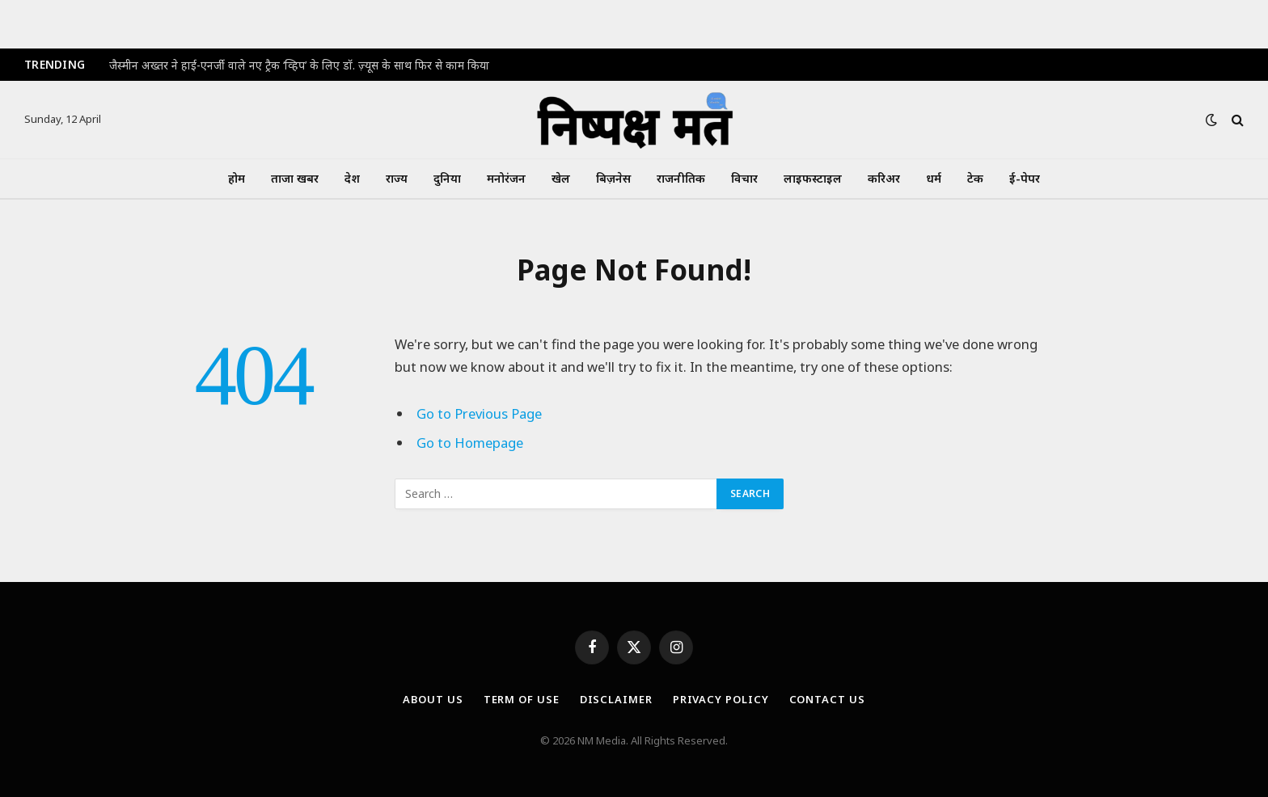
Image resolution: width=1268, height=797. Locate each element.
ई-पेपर (1024, 178)
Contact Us (827, 699)
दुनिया (447, 178)
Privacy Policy (721, 699)
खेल (561, 178)
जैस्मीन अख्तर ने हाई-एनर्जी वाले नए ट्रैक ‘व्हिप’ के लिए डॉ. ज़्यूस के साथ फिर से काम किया (299, 65)
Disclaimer (616, 699)
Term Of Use (522, 699)
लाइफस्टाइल (813, 178)
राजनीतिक (681, 178)
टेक (975, 178)
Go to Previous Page (479, 413)
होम (236, 178)
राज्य (397, 178)
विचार (744, 178)
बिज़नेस (613, 178)
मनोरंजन (506, 178)
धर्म (933, 178)
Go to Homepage (469, 442)
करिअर (884, 178)
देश (352, 178)
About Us (433, 699)
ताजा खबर (295, 178)
